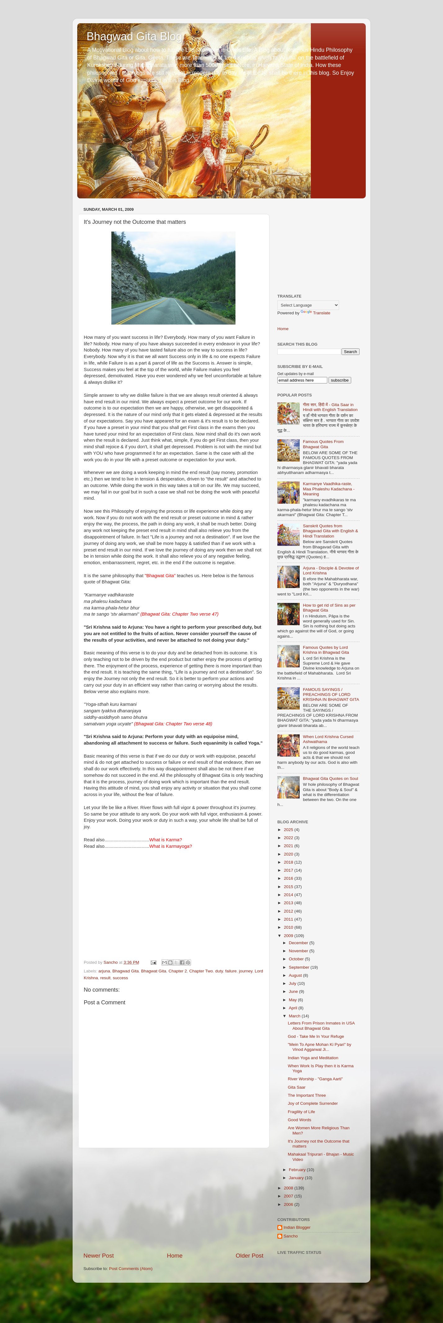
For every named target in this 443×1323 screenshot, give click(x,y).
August (296, 975)
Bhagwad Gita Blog (134, 36)
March (295, 1016)
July (293, 983)
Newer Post (98, 1255)
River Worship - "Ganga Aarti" (315, 1079)
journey (245, 971)
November (299, 951)
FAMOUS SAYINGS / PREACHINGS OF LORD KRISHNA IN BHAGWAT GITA (331, 694)
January (297, 1177)
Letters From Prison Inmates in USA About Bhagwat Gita (321, 1025)
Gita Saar (297, 1087)
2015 (289, 886)
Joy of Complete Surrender (313, 1103)
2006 (289, 1204)
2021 (289, 845)
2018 (289, 862)
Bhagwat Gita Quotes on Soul (330, 778)
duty (219, 971)
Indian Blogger (297, 1227)
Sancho (291, 1236)
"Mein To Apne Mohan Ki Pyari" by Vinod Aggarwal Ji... (319, 1047)
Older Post (249, 1255)
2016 (289, 878)
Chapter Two (201, 971)
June (294, 991)
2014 (289, 894)
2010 (289, 927)
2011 (289, 919)
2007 (289, 1196)
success (120, 978)
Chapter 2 (177, 971)
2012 (289, 911)
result (105, 978)
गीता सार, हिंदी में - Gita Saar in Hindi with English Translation (330, 407)
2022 (289, 837)
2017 (289, 870)
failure (231, 971)
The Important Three (307, 1095)
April (293, 1008)
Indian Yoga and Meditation (313, 1057)
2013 (289, 902)
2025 (289, 829)
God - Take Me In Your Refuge (316, 1036)
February (298, 1169)
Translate (315, 313)
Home (174, 1255)
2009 (289, 935)
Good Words (299, 1119)
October (297, 959)
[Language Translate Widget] (308, 305)
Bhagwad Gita (125, 971)
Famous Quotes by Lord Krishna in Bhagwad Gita (326, 650)
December (299, 942)
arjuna (104, 971)
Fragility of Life (301, 1111)
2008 (289, 1188)
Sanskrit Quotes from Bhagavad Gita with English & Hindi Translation (330, 531)
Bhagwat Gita (153, 971)
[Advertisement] (173, 1200)
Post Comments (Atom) (131, 1268)
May (293, 1000)
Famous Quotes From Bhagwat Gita (323, 444)
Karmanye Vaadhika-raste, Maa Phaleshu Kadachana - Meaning (329, 488)
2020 (289, 854)
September (300, 967)
